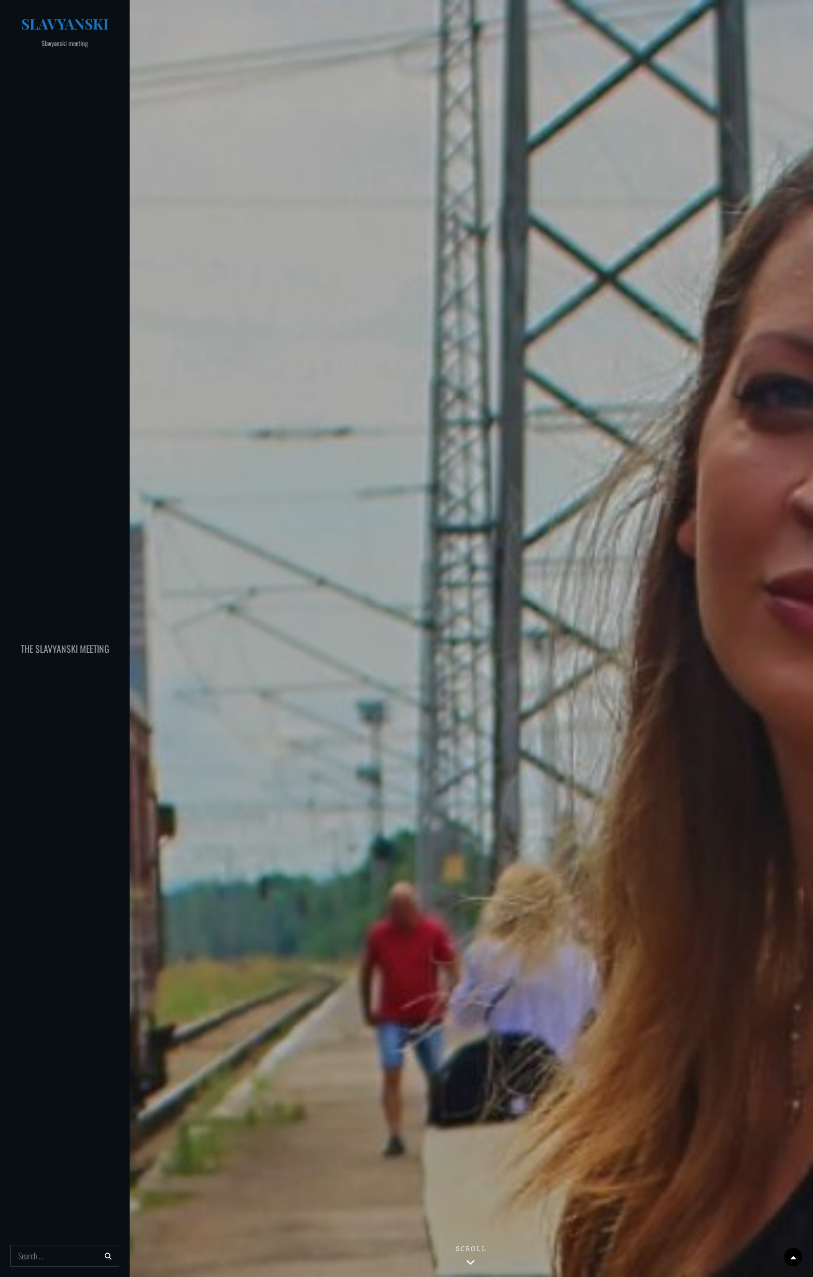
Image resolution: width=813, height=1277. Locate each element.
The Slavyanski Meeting (65, 648)
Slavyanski (65, 23)
